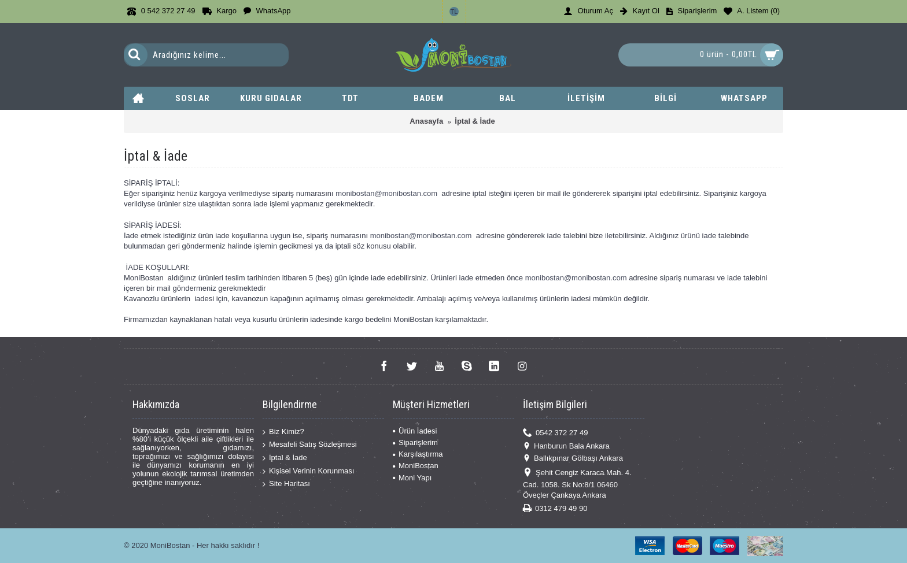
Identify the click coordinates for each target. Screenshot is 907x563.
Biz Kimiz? (283, 432)
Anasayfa (426, 121)
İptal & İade (475, 121)
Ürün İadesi (415, 431)
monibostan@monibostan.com (386, 193)
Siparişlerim (415, 442)
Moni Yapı (412, 477)
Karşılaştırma (418, 454)
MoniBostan (415, 465)
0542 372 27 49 (555, 433)
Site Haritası (286, 484)
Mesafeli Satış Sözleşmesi (310, 445)
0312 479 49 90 (555, 509)
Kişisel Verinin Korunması (308, 471)
